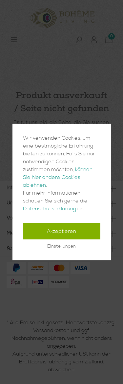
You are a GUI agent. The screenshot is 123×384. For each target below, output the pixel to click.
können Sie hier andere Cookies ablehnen (57, 177)
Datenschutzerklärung (49, 208)
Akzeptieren (61, 231)
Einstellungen (61, 246)
